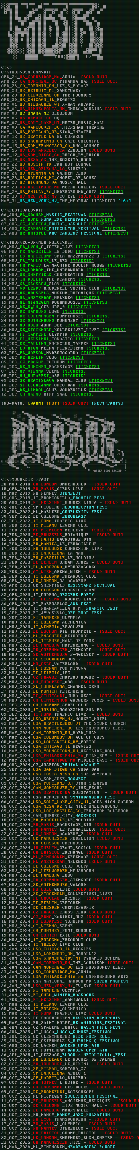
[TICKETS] (103, 201)
